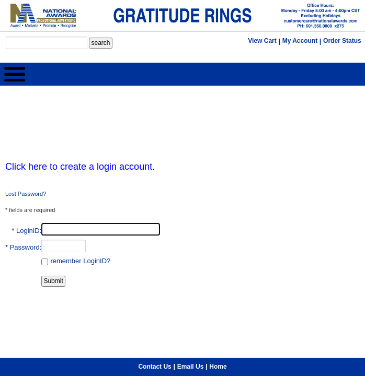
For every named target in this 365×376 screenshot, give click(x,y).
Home (217, 293)
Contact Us (154, 293)
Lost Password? (25, 194)
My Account (300, 40)
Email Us (190, 293)
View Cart (262, 40)
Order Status (342, 40)
